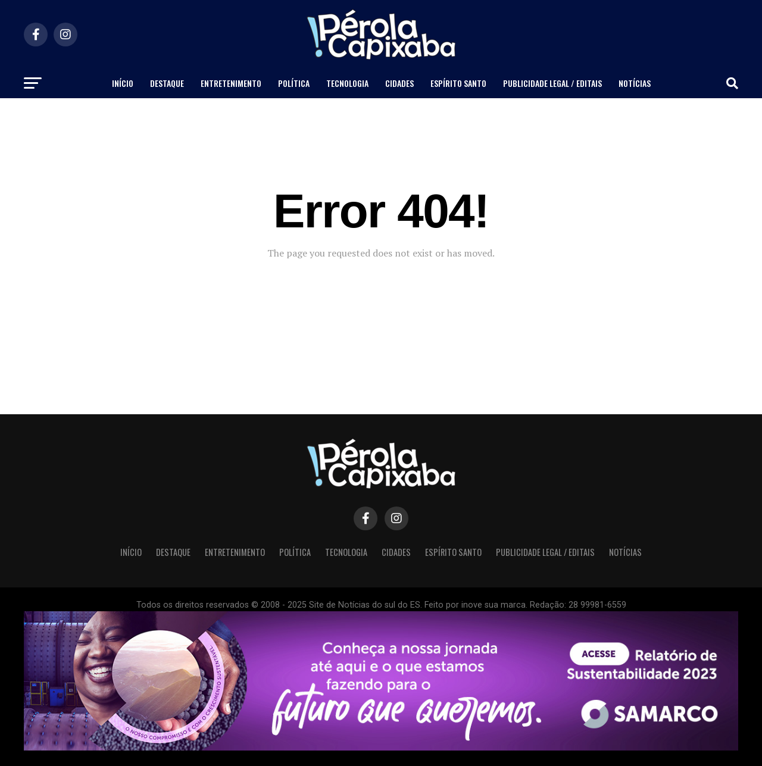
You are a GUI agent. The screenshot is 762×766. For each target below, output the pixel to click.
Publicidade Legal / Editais (552, 83)
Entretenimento (231, 83)
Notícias (635, 83)
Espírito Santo (458, 83)
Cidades (399, 83)
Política (294, 83)
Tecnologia (347, 83)
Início (122, 83)
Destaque (167, 83)
